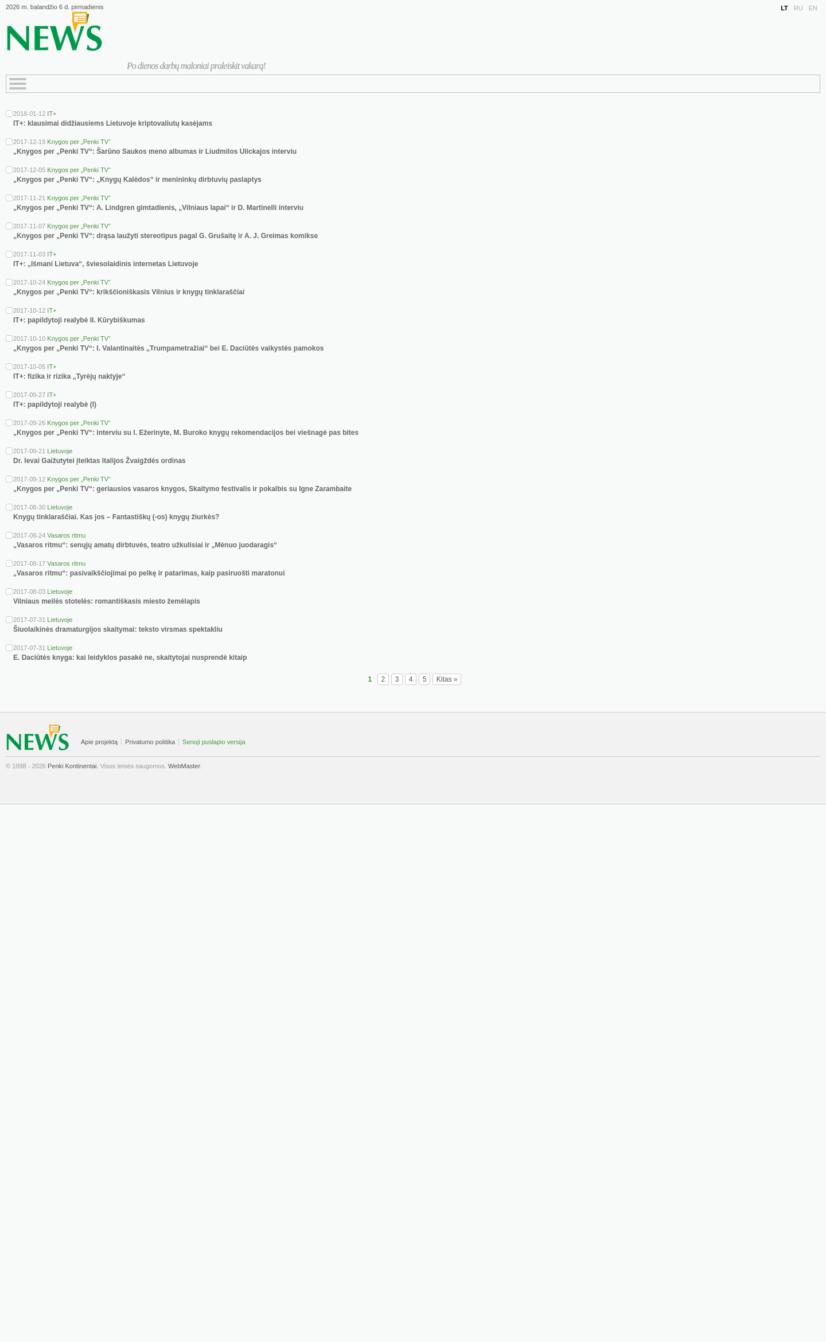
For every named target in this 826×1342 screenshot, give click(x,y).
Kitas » (447, 679)
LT (784, 8)
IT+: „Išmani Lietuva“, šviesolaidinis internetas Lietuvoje (105, 264)
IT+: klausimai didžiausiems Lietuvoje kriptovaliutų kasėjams (112, 123)
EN (813, 8)
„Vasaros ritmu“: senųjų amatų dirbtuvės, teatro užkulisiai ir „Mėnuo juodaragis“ (145, 545)
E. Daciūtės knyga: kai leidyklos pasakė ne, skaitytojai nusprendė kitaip (130, 658)
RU (798, 8)
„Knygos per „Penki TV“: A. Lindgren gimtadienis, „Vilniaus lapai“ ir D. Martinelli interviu (158, 208)
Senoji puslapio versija (213, 741)
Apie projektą (99, 741)
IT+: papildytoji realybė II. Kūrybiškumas (79, 320)
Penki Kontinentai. (73, 766)
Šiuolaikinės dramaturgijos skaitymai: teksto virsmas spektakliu (118, 629)
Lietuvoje (59, 451)
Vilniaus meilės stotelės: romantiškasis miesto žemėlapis (106, 601)
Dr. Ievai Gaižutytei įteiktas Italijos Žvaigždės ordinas (99, 461)
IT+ (51, 113)
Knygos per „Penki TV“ (78, 141)
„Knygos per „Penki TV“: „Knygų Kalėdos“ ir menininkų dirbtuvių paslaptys (137, 180)
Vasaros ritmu (66, 535)
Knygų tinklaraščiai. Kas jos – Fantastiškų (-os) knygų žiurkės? (116, 517)
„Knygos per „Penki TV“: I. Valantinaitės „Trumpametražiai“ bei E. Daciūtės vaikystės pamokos (168, 348)
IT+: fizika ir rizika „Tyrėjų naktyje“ (69, 376)
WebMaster (184, 766)
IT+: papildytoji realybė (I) (54, 404)
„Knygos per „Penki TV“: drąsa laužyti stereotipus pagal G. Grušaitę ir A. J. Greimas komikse (165, 236)
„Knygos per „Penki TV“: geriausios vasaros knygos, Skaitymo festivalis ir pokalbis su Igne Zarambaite (182, 489)
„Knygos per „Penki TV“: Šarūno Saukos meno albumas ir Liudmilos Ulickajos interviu (155, 151)
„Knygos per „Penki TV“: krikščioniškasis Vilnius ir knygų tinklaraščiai (128, 292)
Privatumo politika (150, 741)
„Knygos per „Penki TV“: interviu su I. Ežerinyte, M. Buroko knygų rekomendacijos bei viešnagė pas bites (186, 433)
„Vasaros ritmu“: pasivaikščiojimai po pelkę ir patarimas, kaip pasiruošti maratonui (149, 573)
